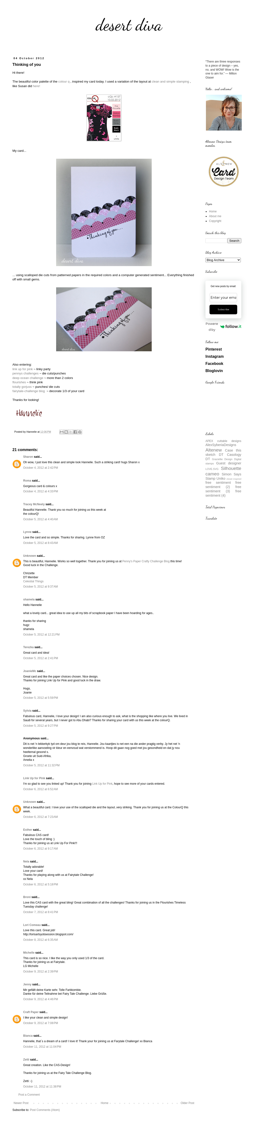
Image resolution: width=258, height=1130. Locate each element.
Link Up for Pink (34, 778)
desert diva (129, 25)
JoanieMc (29, 671)
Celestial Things (33, 581)
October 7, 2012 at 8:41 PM (40, 912)
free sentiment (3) (223, 489)
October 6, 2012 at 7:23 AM (40, 817)
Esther (27, 829)
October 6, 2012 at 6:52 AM (40, 789)
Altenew (213, 449)
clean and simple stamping (170, 81)
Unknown (29, 555)
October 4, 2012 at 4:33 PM (40, 491)
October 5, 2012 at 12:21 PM (41, 634)
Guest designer (228, 463)
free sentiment (218, 482)
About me (215, 216)
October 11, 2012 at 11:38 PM (42, 1086)
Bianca (27, 1035)
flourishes (19, 382)
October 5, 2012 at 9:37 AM (40, 586)
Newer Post (21, 1103)
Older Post (187, 1103)
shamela (29, 599)
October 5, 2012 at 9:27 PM (40, 725)
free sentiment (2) (223, 485)
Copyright (215, 221)
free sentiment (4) (223, 493)
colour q (64, 81)
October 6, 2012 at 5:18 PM (40, 884)
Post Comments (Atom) (45, 1110)
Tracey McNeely (34, 504)
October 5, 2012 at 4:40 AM (40, 519)
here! (36, 86)
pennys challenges (25, 373)
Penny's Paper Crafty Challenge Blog (146, 561)
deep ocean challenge (27, 378)
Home (104, 1103)
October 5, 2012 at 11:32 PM (41, 765)
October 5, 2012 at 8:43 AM (40, 543)
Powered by (223, 326)
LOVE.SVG (212, 469)
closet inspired (233, 479)
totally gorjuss (22, 387)
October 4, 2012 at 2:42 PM (40, 467)
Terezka (28, 647)
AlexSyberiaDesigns (220, 445)
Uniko (220, 478)
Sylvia (27, 710)
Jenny (27, 984)
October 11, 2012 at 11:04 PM (42, 1046)
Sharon (28, 456)
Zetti (26, 1059)
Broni (27, 897)
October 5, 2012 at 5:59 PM (40, 697)
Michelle (28, 952)
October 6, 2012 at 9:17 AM (40, 848)
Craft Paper (31, 1012)
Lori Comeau (32, 925)
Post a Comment (29, 1094)
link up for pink (23, 369)
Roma (27, 480)
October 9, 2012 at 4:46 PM (40, 999)
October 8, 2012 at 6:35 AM (40, 939)
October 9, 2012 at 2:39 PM (40, 971)
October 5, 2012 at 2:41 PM (40, 658)
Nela (26, 861)
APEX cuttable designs (223, 441)
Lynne (27, 532)
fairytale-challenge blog (28, 391)
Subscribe (223, 309)
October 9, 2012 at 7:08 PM (40, 1023)
